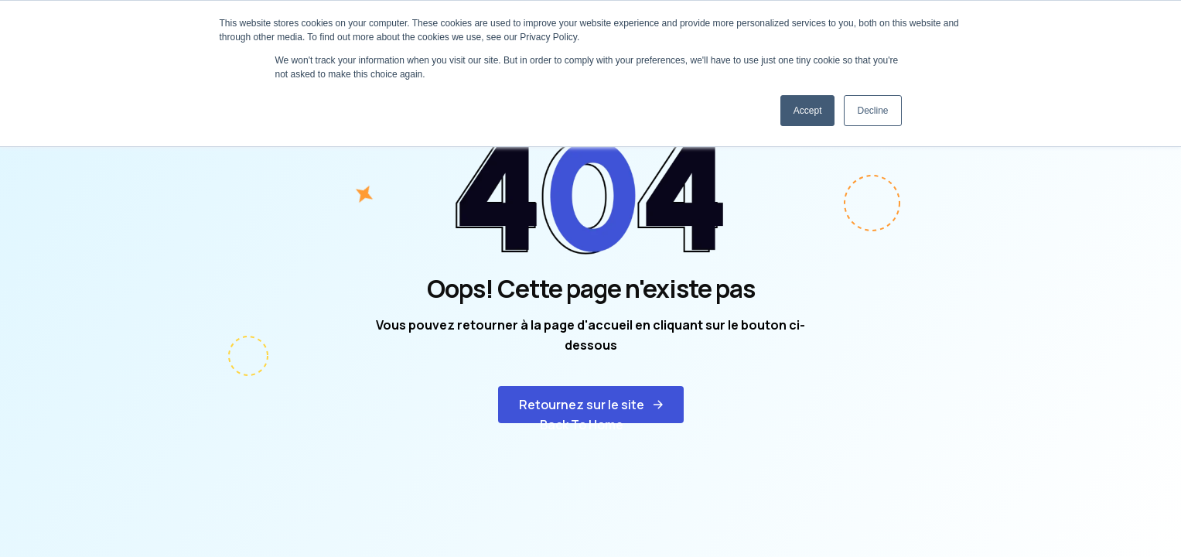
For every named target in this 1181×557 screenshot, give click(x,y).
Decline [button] (872, 110)
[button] (591, 404)
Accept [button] (808, 110)
